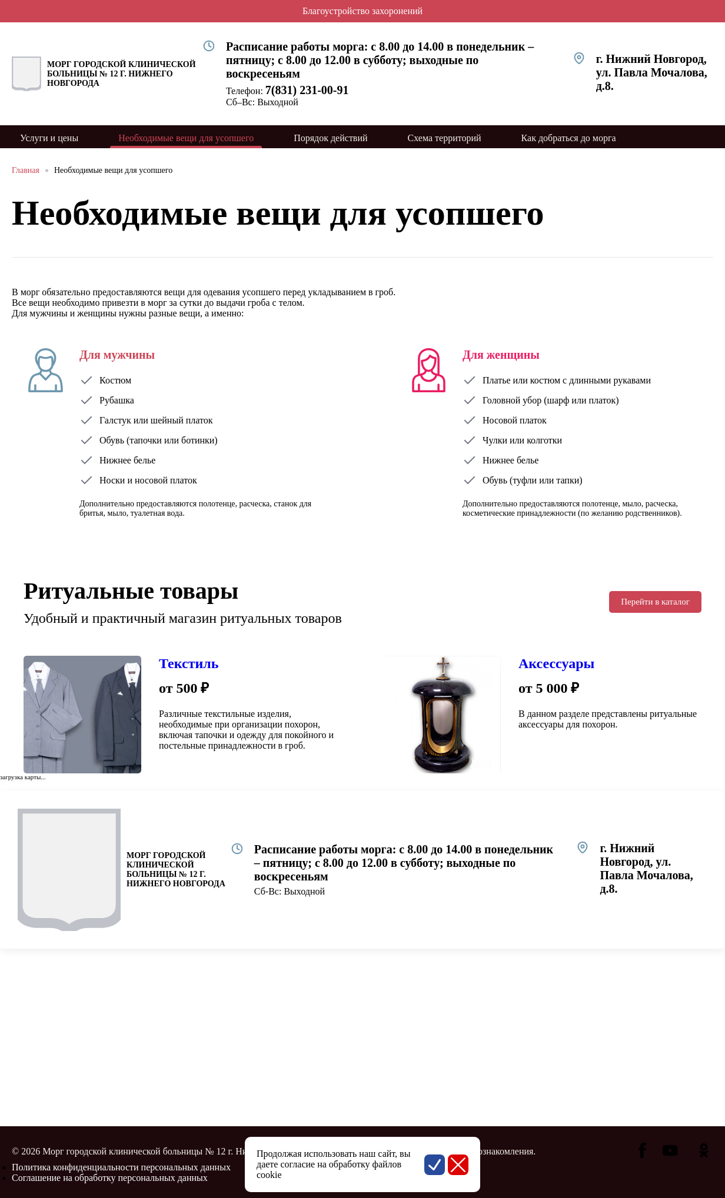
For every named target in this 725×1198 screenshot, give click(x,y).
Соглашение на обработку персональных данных (110, 1178)
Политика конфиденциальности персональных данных (121, 1167)
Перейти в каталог (655, 601)
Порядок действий (330, 138)
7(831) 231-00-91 (307, 90)
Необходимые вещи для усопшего (113, 170)
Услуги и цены (49, 138)
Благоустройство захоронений (362, 11)
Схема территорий (444, 138)
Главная (25, 170)
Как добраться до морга (568, 138)
